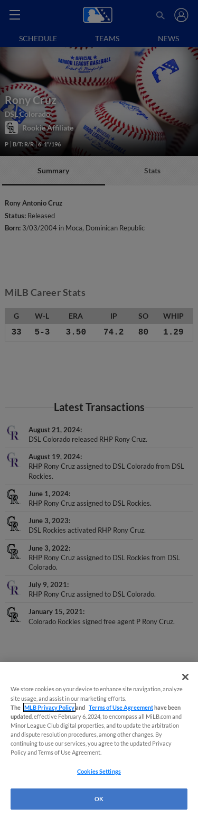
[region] (99, 739)
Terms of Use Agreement (121, 707)
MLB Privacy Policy (49, 707)
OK (99, 798)
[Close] (185, 677)
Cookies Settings (99, 771)
